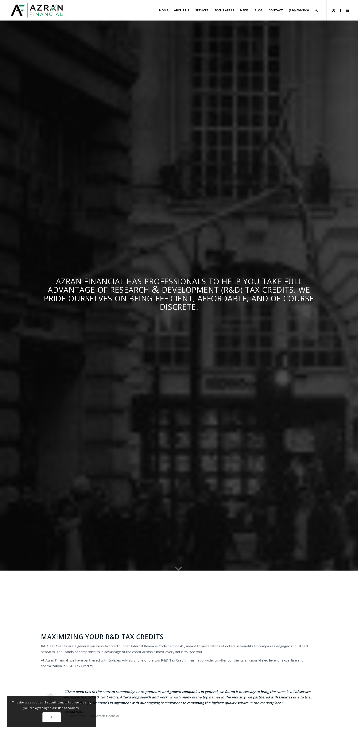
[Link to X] (333, 10)
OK (52, 717)
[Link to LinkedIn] (347, 10)
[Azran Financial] (36, 10)
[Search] (316, 10)
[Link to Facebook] (340, 10)
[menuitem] (163, 10)
